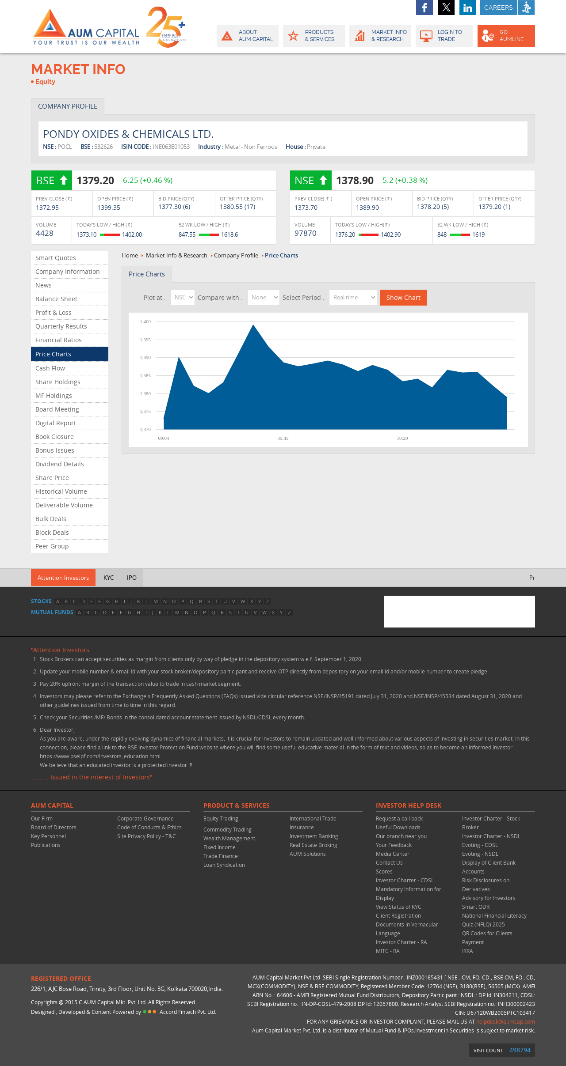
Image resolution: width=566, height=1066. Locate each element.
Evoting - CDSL (480, 844)
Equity (45, 82)
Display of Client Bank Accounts (489, 867)
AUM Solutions (308, 853)
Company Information (67, 271)
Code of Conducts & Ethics (149, 827)
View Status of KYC (398, 906)
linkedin (467, 7)
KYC (108, 578)
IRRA (467, 950)
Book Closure (54, 436)
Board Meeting (57, 409)
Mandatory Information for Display (408, 893)
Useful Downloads (398, 827)
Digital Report (55, 423)
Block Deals (52, 532)
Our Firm (42, 818)
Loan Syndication (224, 864)
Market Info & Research (176, 255)
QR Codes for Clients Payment (487, 937)
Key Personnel (48, 835)
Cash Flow (50, 368)
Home (130, 255)
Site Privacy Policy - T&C (146, 835)
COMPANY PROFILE (67, 106)
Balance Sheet (56, 299)
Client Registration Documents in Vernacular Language (407, 924)
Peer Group (52, 546)
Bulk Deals (50, 518)
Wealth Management (229, 838)
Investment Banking (314, 835)
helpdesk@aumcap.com (505, 1021)
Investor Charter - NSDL (491, 835)
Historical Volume (61, 491)
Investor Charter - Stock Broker (491, 823)
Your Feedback (394, 844)
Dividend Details (59, 464)
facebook (424, 7)
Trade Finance (220, 855)
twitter (446, 7)
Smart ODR (476, 906)
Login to (444, 36)
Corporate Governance (145, 818)
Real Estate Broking (313, 844)
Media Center (392, 853)
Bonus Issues (54, 450)
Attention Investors (63, 578)
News (43, 285)
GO (506, 36)
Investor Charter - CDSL (405, 880)
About (247, 36)
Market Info (379, 36)
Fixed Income (219, 847)
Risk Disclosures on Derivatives (485, 884)
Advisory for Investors (489, 897)
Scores (384, 871)
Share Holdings (57, 382)
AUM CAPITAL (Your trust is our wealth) (86, 26)
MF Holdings (53, 395)
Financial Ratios (58, 340)
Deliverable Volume (64, 505)
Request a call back (399, 818)
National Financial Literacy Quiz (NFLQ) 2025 (494, 920)
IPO (132, 578)
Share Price (52, 477)
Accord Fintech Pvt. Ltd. (188, 1011)
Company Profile (236, 255)
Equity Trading (220, 818)
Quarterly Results (61, 326)
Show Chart (403, 297)
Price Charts (53, 354)
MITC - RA (388, 950)
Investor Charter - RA (401, 941)
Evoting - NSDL (480, 853)
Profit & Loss (53, 312)
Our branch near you (401, 835)
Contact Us (389, 862)
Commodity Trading (227, 829)
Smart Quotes (55, 257)
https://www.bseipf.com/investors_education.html (100, 756)
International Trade (313, 818)
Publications (46, 844)
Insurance (302, 827)
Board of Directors (53, 827)
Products (313, 36)
